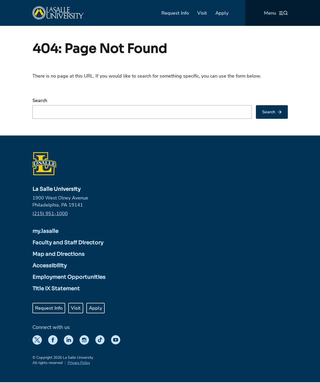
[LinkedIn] (68, 340)
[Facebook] (53, 340)
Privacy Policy (79, 362)
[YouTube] (115, 340)
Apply (221, 13)
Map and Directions (58, 254)
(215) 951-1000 (50, 213)
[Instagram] (84, 340)
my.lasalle (45, 231)
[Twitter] (37, 340)
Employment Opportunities (68, 277)
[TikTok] (100, 340)
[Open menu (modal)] (276, 13)
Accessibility (49, 265)
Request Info (175, 13)
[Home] (58, 13)
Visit (202, 13)
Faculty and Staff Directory (67, 242)
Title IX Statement (56, 288)
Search (39, 100)
